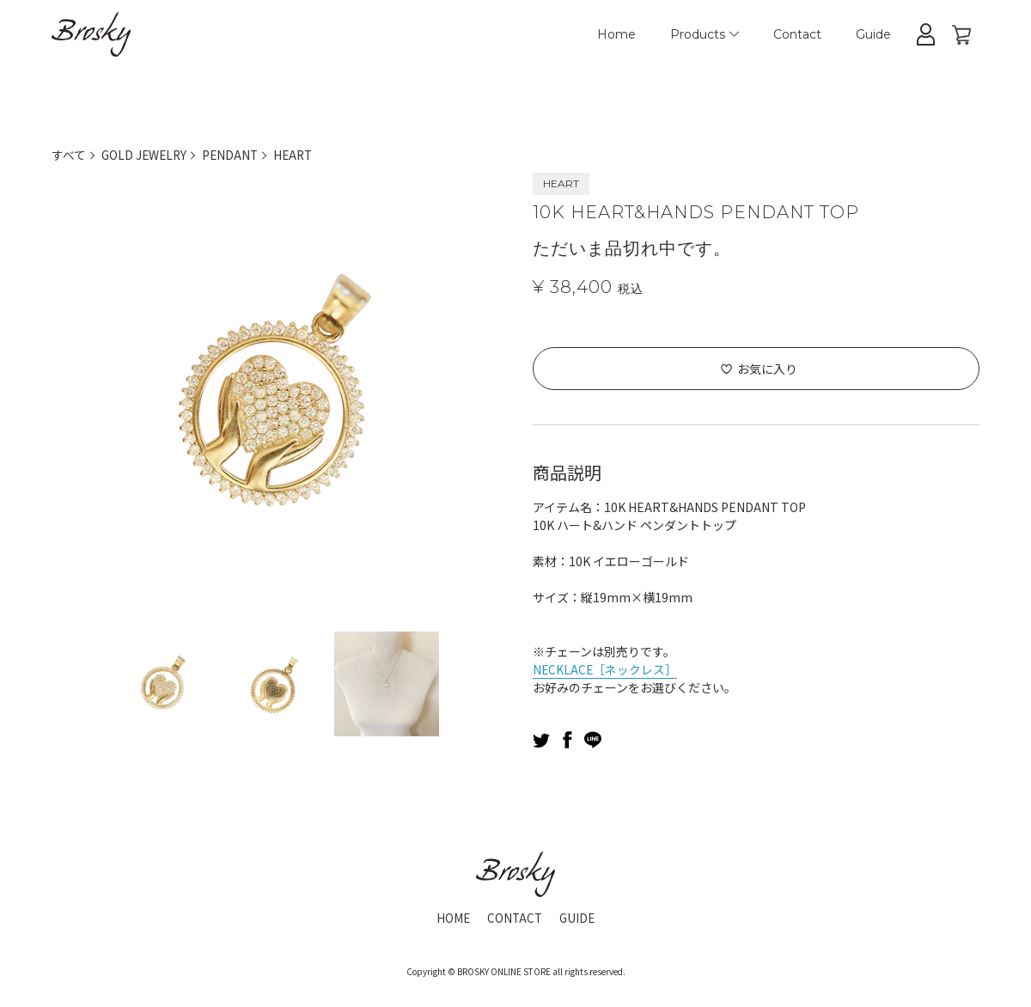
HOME (452, 917)
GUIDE (578, 917)
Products (704, 34)
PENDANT (234, 154)
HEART (299, 154)
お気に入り (767, 368)
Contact (797, 34)
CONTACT (514, 917)
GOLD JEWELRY (145, 154)
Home (616, 34)
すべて (69, 154)
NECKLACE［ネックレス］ (606, 669)
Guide (873, 34)
